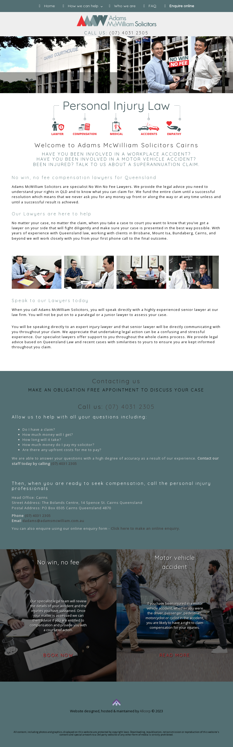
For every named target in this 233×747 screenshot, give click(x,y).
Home (47, 5)
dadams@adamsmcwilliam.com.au (53, 520)
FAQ (149, 5)
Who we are (122, 5)
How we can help (80, 5)
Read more (175, 655)
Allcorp (145, 711)
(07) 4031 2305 (129, 32)
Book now (58, 655)
